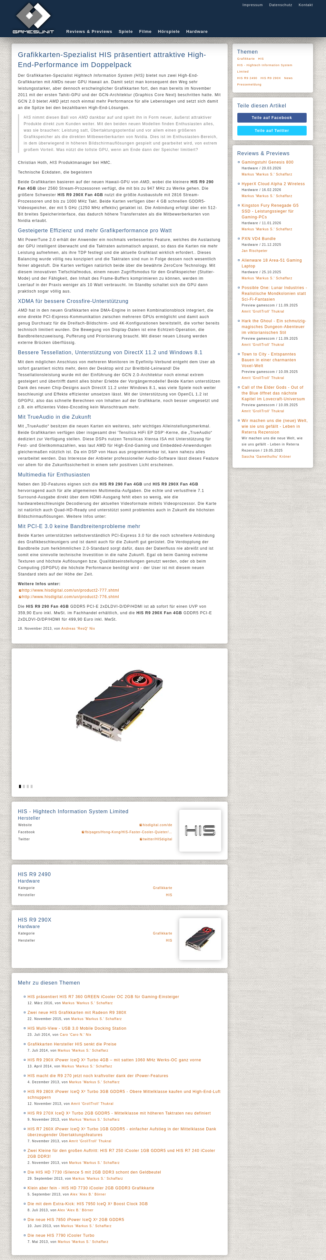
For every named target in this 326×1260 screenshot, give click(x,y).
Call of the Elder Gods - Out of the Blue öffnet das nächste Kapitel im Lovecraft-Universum (273, 393)
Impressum (252, 5)
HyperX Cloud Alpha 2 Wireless (273, 184)
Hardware (197, 31)
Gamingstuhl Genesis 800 (268, 162)
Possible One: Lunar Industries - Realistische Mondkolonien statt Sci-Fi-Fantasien (274, 293)
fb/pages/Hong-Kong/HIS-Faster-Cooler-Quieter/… (129, 832)
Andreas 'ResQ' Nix (78, 628)
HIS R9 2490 (247, 78)
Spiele (126, 31)
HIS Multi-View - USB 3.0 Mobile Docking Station (77, 1028)
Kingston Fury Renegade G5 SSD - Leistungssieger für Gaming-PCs (270, 211)
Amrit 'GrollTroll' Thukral (92, 1103)
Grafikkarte (163, 888)
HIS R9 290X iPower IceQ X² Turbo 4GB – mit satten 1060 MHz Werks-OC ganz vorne (115, 1060)
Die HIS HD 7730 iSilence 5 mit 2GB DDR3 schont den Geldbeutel (95, 1172)
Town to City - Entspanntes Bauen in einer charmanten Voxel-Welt (269, 360)
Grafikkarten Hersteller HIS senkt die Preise (72, 1044)
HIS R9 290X (271, 78)
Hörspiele (169, 31)
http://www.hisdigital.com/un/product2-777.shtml (70, 590)
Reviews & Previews (89, 31)
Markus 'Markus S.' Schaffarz (87, 1003)
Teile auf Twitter (272, 130)
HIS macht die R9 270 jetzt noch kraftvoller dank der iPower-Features (98, 1076)
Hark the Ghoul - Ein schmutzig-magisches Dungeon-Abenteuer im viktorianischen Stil (274, 327)
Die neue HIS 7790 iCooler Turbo (61, 1235)
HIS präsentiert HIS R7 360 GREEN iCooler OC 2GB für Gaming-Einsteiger (103, 997)
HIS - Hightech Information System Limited (265, 68)
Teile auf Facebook (272, 117)
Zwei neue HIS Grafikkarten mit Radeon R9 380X (77, 1012)
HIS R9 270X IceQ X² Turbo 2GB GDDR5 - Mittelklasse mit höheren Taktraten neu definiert (119, 1113)
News (288, 78)
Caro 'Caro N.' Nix (76, 1034)
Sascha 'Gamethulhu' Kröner (266, 456)
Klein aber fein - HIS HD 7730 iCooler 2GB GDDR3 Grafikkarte (91, 1188)
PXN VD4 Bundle (259, 238)
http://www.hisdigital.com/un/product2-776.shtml (70, 597)
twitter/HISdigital (157, 839)
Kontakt (306, 5)
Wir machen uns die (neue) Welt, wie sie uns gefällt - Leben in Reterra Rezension (275, 426)
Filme (145, 31)
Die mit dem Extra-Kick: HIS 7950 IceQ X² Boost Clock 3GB (88, 1204)
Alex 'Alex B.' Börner (88, 1194)
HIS (169, 895)
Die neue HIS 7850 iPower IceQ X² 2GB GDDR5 (76, 1219)
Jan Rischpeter (255, 251)
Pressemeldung (249, 84)
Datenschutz (280, 5)
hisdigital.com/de (157, 825)
